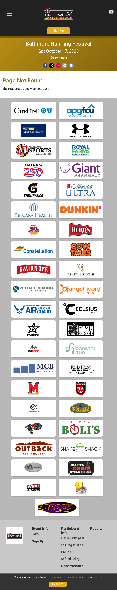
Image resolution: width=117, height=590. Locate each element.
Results (96, 529)
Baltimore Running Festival (58, 43)
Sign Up (58, 30)
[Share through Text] (71, 65)
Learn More (94, 577)
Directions (60, 58)
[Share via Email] (64, 65)
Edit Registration (72, 545)
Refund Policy (70, 559)
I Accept (57, 584)
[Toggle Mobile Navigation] (9, 13)
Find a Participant (72, 538)
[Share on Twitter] (51, 65)
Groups (66, 552)
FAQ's (35, 534)
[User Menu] (111, 12)
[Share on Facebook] (45, 65)
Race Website (72, 566)
